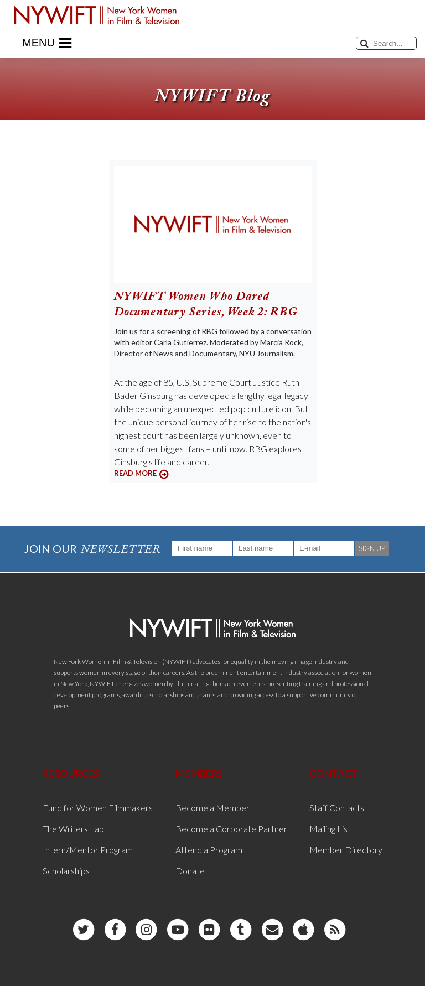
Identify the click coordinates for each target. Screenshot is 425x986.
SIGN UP (372, 548)
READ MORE (135, 473)
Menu (46, 43)
